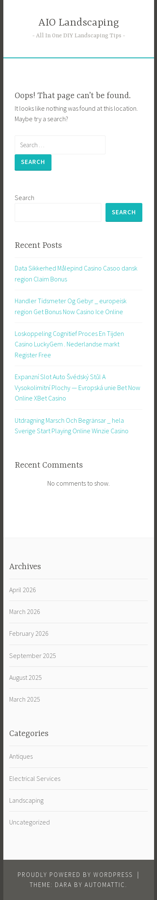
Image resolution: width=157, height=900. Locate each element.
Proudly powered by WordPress (75, 875)
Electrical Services (34, 778)
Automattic (105, 885)
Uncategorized (29, 822)
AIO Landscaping (78, 23)
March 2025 (24, 699)
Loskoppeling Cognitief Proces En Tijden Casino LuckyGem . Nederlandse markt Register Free (69, 344)
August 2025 (25, 677)
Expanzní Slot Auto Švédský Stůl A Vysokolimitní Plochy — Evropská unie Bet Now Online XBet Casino (77, 387)
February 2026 (29, 633)
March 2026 (24, 611)
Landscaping (26, 800)
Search (24, 197)
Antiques (21, 756)
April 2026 (22, 589)
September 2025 (32, 655)
